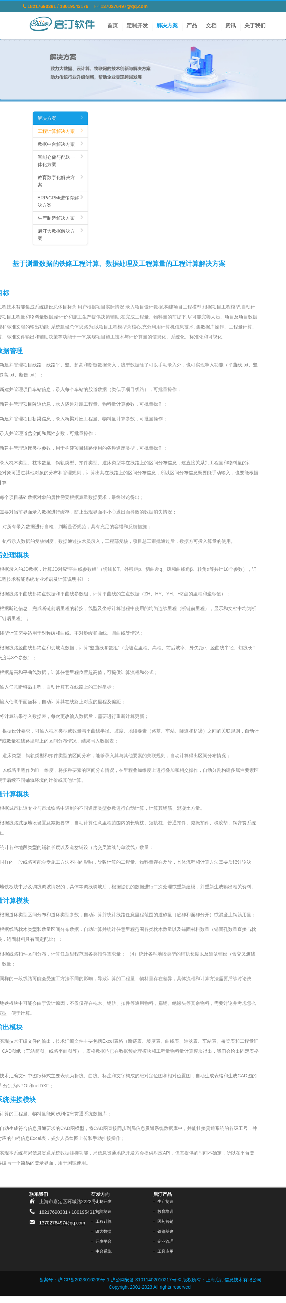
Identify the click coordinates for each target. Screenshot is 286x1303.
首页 (112, 25)
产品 (191, 25)
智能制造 (104, 1211)
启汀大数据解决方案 (61, 234)
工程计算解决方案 (61, 131)
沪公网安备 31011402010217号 (143, 1279)
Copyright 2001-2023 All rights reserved (150, 1287)
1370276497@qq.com (121, 6)
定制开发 (137, 25)
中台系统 (104, 1251)
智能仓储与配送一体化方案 (61, 160)
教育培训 (165, 1211)
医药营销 (165, 1221)
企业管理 (165, 1241)
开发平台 (104, 1241)
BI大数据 (103, 1231)
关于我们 (255, 25)
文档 (211, 25)
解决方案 (167, 25)
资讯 (230, 25)
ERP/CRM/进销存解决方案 (61, 201)
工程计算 (104, 1221)
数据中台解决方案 (61, 144)
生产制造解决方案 (61, 218)
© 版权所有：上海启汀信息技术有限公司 (220, 1279)
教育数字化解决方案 (61, 180)
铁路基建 (165, 1231)
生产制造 (165, 1201)
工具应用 (165, 1251)
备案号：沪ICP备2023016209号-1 (74, 1279)
